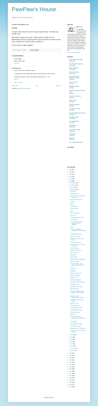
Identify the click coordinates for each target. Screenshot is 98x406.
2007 (70, 382)
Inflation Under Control (76, 273)
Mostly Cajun (72, 100)
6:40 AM (16, 79)
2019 (70, 355)
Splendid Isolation (74, 86)
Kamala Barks (73, 257)
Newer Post (15, 85)
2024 (70, 174)
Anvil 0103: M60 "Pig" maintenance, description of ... (78, 318)
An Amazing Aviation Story (77, 217)
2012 (70, 371)
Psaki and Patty (74, 208)
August (72, 334)
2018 (70, 357)
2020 (70, 353)
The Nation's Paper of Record (77, 282)
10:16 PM (16, 63)
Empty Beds (73, 254)
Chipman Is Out (74, 277)
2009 (70, 378)
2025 (70, 172)
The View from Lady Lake (76, 64)
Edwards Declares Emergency (77, 259)
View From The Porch (75, 96)
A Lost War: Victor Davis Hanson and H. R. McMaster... (76, 223)
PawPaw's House (34, 9)
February (72, 348)
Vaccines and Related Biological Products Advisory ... (78, 230)
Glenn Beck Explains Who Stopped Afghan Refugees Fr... (77, 292)
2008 (70, 380)
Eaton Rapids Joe (74, 68)
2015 (70, 364)
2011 (70, 373)
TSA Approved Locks (75, 242)
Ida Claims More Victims (76, 324)
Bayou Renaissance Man (76, 59)
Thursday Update (74, 248)
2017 (70, 360)
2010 (70, 375)
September (73, 189)
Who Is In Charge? (75, 213)
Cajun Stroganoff (74, 252)
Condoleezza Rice (74, 305)
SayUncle (71, 138)
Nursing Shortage (74, 312)
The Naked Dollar (74, 117)
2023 (70, 176)
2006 (70, 384)
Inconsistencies (74, 206)
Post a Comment (18, 82)
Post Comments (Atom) (25, 88)
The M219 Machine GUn (76, 307)
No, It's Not (73, 215)
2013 (70, 369)
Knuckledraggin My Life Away (77, 113)
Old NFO (16, 59)
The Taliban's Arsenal (75, 326)
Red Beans (73, 268)
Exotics (72, 227)
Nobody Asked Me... (74, 104)
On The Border (74, 219)
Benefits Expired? (74, 284)
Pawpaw (80, 27)
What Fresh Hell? (74, 288)
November (73, 185)
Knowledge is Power (74, 108)
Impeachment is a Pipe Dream (77, 328)
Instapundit (72, 134)
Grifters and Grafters (75, 236)
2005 (70, 386)
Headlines (72, 201)
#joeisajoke (73, 271)
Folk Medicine (73, 321)
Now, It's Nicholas (74, 261)
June (71, 339)
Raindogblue (72, 125)
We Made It (73, 191)
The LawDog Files (74, 121)
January (72, 350)
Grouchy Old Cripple (74, 129)
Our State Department (75, 280)
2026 (70, 169)
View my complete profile (73, 52)
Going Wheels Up (74, 193)
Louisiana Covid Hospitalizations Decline (77, 296)
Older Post (58, 85)
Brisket (72, 204)
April (71, 343)
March (72, 346)
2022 (70, 178)
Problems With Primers (76, 234)
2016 (70, 362)
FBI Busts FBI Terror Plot (76, 199)
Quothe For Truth (74, 303)
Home (36, 85)
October (72, 187)
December (73, 182)
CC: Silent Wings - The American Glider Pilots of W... (77, 265)
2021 (70, 181)
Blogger (52, 397)
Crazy (71, 210)
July (71, 337)
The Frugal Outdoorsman (76, 142)
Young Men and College (76, 286)
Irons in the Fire (73, 82)
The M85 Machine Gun (76, 310)
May (71, 341)
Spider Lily (72, 314)
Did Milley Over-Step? (75, 250)
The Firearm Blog (74, 72)
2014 (70, 366)
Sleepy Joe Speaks (75, 275)
